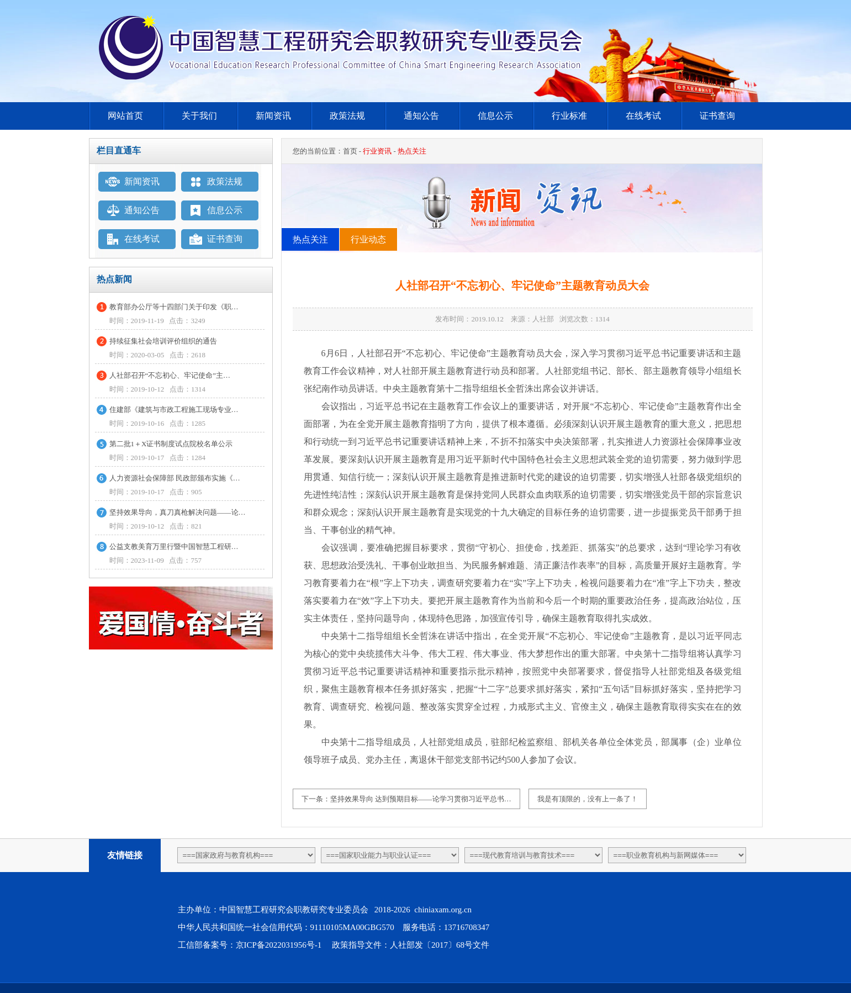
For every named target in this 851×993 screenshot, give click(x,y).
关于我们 (199, 115)
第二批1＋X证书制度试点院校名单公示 (171, 444)
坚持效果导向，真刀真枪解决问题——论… (177, 512)
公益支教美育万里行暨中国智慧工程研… (174, 546)
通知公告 (421, 115)
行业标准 (569, 115)
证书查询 (717, 115)
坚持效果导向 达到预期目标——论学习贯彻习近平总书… (420, 799)
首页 (350, 151)
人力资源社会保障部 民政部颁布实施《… (174, 478)
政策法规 (347, 115)
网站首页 (125, 115)
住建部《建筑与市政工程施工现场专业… (174, 409)
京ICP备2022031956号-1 (279, 945)
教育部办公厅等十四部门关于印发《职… (174, 307)
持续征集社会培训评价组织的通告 (163, 341)
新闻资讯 (273, 115)
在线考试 (643, 115)
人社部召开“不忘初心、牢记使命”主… (170, 375)
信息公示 (495, 115)
